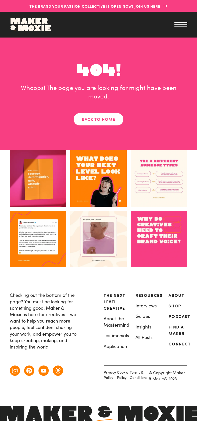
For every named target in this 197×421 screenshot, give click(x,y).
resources (148, 295)
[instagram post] (98, 239)
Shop (175, 305)
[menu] (179, 25)
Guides (142, 316)
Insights (143, 327)
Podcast (179, 316)
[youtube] (43, 370)
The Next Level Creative (114, 302)
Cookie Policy (122, 375)
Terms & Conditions (138, 375)
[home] (30, 24)
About (176, 295)
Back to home (98, 119)
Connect (180, 343)
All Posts (144, 337)
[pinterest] (29, 370)
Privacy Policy (110, 375)
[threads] (58, 370)
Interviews (146, 306)
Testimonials (116, 335)
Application (115, 346)
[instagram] (15, 370)
